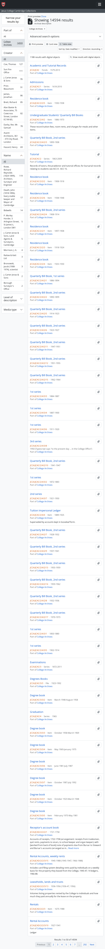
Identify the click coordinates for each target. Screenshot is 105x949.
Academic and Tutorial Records (48, 65)
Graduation (36, 711)
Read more (73, 848)
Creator (8, 53)
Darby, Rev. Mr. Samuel (13, 126)
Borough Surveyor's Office (13, 286)
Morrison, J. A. (13, 251)
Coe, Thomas (13, 65)
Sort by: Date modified (68, 49)
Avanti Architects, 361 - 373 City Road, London (13, 137)
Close (43, 16)
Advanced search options (44, 36)
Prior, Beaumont (13, 87)
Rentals (34, 904)
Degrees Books (39, 678)
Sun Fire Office (13, 71)
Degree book (37, 695)
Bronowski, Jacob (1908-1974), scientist (13, 266)
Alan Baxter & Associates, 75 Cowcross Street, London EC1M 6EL (13, 113)
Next (92, 944)
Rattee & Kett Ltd (13, 257)
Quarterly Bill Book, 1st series (47, 276)
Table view (65, 44)
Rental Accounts (39, 921)
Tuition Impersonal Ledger (45, 510)
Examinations (38, 662)
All (5, 36)
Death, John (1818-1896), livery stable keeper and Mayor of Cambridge (13, 198)
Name (7, 155)
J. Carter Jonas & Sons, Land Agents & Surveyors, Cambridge (13, 238)
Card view (51, 44)
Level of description (10, 299)
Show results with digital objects (85, 57)
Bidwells (13, 211)
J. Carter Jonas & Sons (13, 79)
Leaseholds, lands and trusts (46, 881)
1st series (35, 391)
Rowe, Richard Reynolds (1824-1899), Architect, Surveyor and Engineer (13, 175)
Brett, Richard (13, 103)
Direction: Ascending (92, 49)
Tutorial (34, 154)
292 (85, 944)
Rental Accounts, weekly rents (47, 856)
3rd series (35, 441)
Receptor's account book (44, 827)
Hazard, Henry (13, 148)
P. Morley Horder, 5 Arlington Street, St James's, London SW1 (13, 221)
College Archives (13, 43)
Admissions (37, 82)
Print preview (36, 44)
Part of (8, 30)
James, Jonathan (13, 95)
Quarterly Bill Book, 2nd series (47, 137)
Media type (10, 309)
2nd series (36, 494)
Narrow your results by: (13, 19)
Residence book (39, 98)
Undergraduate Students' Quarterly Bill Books (56, 115)
